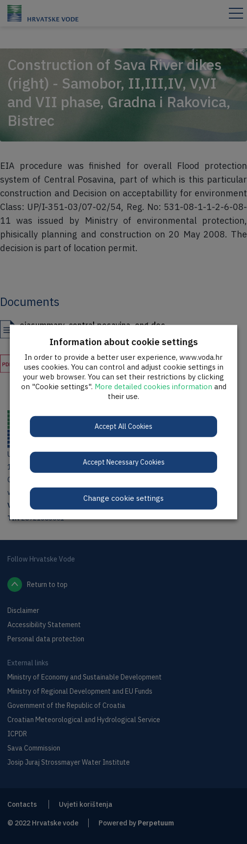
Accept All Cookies (123, 426)
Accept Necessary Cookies (124, 462)
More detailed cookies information (153, 386)
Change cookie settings (123, 498)
